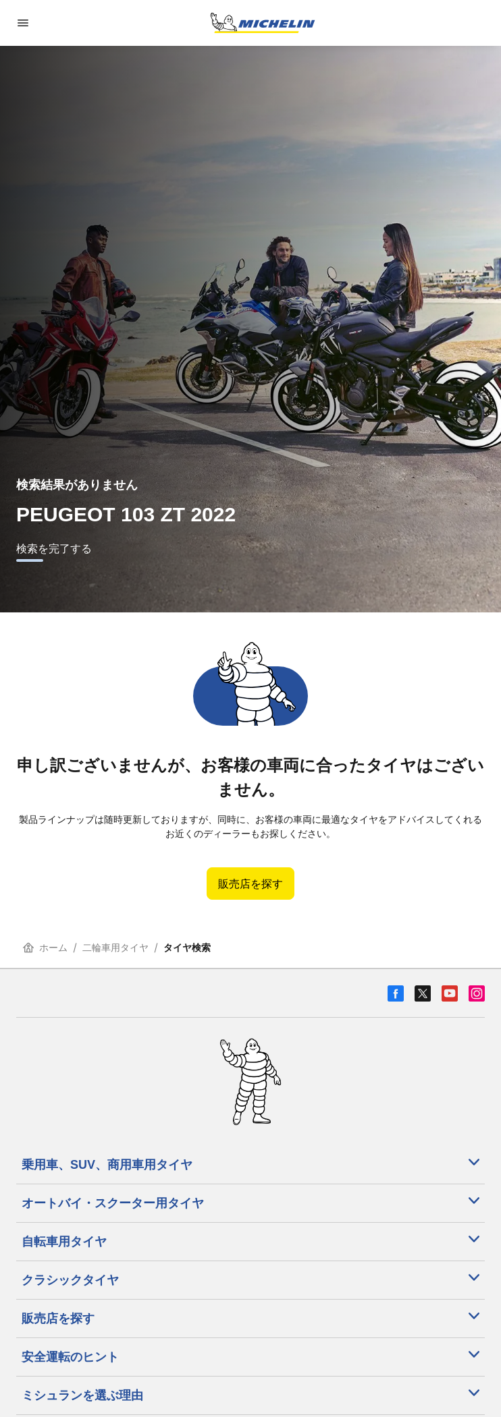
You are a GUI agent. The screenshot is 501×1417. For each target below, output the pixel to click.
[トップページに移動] (263, 23)
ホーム (45, 947)
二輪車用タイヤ (115, 947)
